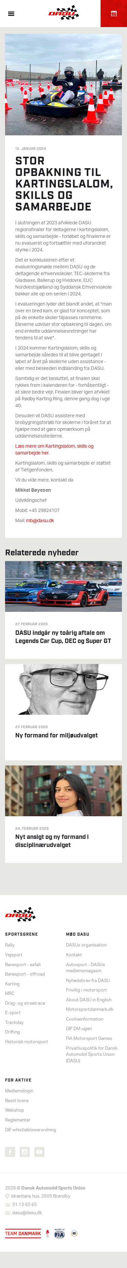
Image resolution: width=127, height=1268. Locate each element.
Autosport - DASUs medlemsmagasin (85, 968)
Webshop (14, 1110)
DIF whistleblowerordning (30, 1130)
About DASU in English (88, 1000)
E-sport (13, 1013)
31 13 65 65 (24, 1205)
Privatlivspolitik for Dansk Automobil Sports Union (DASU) (92, 1055)
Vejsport (13, 955)
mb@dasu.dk (40, 521)
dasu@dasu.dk (27, 1213)
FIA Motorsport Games (89, 1039)
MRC (10, 994)
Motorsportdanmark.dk (89, 1010)
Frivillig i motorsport (86, 990)
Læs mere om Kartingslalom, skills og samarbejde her (54, 450)
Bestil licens (17, 1101)
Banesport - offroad (25, 974)
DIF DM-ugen (79, 1029)
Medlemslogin (19, 1091)
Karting (12, 984)
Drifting (12, 1032)
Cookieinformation (84, 1019)
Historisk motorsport (26, 1042)
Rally (10, 945)
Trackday (14, 1023)
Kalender (114, 13)
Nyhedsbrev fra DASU (88, 981)
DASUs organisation (86, 945)
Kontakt (74, 955)
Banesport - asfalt (23, 965)
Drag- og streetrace (25, 1003)
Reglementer (17, 1120)
